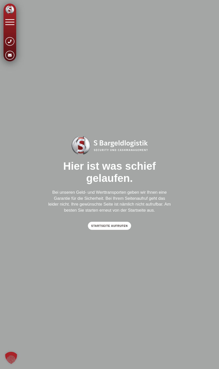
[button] (11, 358)
